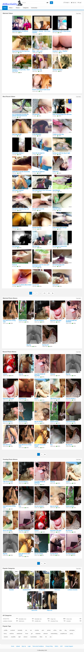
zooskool (12, 630)
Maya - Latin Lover (37, 51)
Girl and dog (35, 246)
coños (54, 630)
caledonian (19, 633)
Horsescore (15, 227)
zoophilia (13, 636)
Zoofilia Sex (42, 589)
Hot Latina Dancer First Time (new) (41, 190)
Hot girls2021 (36, 114)
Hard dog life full (16, 134)
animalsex (72, 630)
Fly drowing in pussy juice (60, 246)
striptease (38, 633)
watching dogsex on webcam (20, 31)
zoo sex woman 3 (70, 398)
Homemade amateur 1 (18, 153)
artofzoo (12, 633)
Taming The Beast (57, 69)
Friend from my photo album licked (21, 284)
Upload (18, 646)
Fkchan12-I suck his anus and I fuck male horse (40, 265)
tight (19, 636)
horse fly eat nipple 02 (38, 171)
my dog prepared (70, 553)
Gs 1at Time (35, 284)
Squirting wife (22, 398)
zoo (26, 630)
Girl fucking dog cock (58, 264)
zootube (37, 630)
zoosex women (23, 320)
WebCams (57, 589)
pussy (71, 633)
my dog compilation (24, 530)
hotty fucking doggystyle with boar (62, 114)
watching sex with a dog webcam (62, 31)
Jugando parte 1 (57, 209)
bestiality (20, 630)
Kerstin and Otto (36, 227)
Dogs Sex (49, 610)
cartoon (5, 374)
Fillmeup (52, 374)
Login (79, 2)
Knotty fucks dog (37, 69)
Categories (26, 7)
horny (5, 633)
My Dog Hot (45, 345)
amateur (6, 636)
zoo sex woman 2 (39, 320)
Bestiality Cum (26, 619)
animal (36, 398)
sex (31, 630)
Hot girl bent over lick (38, 209)
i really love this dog (58, 134)
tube (60, 630)
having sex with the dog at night (61, 153)
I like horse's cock (55, 398)
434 (49, 293)
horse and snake (7, 530)
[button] (66, 2)
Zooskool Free (27, 589)
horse (26, 633)
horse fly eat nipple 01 (38, 153)
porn (43, 630)
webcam (45, 633)
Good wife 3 (56, 284)
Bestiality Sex (42, 619)
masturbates (33, 636)
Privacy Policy (49, 646)
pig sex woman (38, 421)
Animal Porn (10, 618)
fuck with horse (7, 444)
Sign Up (73, 2)
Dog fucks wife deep (55, 320)
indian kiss (55, 171)
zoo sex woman (23, 421)
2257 (61, 646)
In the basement (36, 134)
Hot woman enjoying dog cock (20, 209)
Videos (11, 7)
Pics (51, 444)
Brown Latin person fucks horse (41, 89)
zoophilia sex (63, 633)
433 (44, 293)
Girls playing (15, 246)
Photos (18, 7)
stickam (25, 636)
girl (32, 633)
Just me (21, 374)
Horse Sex (34, 610)
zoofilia (5, 630)
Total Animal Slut (70, 421)
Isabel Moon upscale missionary (21, 171)
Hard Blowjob (56, 190)
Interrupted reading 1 (18, 190)
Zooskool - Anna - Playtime (60, 51)
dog (65, 630)
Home (4, 7)
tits (46, 636)
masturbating (54, 633)
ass (51, 636)
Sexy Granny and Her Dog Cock (21, 51)
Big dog (29, 345)
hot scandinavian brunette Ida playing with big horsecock (20, 115)
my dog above (54, 553)
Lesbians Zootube (72, 589)
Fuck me (14, 264)
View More (78, 13)
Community (34, 7)
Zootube (11, 589)
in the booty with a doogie (60, 227)
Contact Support (69, 646)
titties (41, 636)
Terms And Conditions (38, 646)
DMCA (56, 646)
